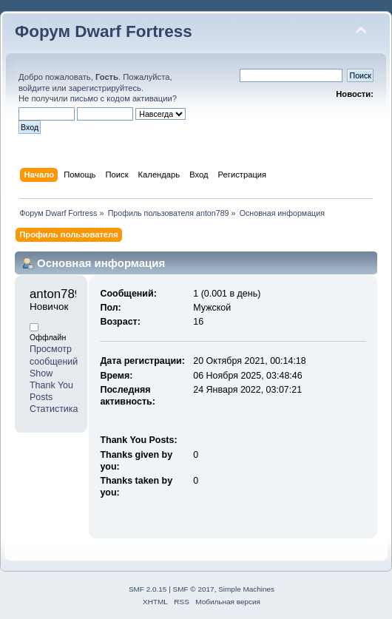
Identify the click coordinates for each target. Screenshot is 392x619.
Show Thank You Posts (51, 385)
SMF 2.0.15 (148, 589)
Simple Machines (246, 589)
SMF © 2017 (193, 589)
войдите (34, 88)
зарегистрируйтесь (105, 88)
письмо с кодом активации (121, 98)
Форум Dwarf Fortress (103, 31)
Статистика (54, 409)
